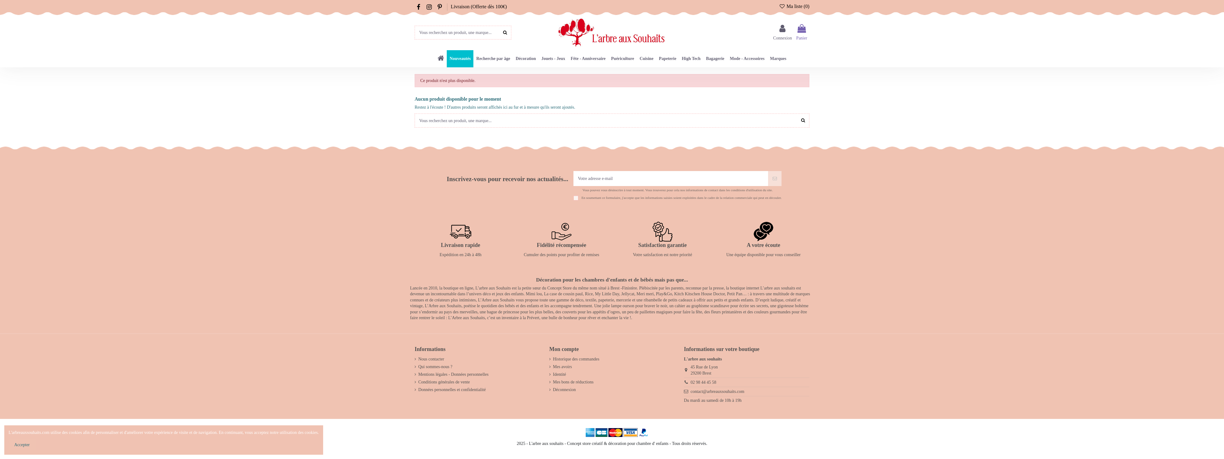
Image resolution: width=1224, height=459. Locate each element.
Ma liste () (794, 6)
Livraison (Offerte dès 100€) (479, 6)
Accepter (22, 444)
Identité (559, 374)
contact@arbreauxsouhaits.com (717, 391)
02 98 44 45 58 (703, 382)
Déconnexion (564, 389)
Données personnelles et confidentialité (452, 389)
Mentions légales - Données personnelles (453, 374)
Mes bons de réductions (573, 382)
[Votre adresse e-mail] (670, 178)
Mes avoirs (562, 366)
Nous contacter (431, 359)
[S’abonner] (775, 178)
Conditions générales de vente (444, 382)
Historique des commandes (576, 359)
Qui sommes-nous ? (435, 366)
